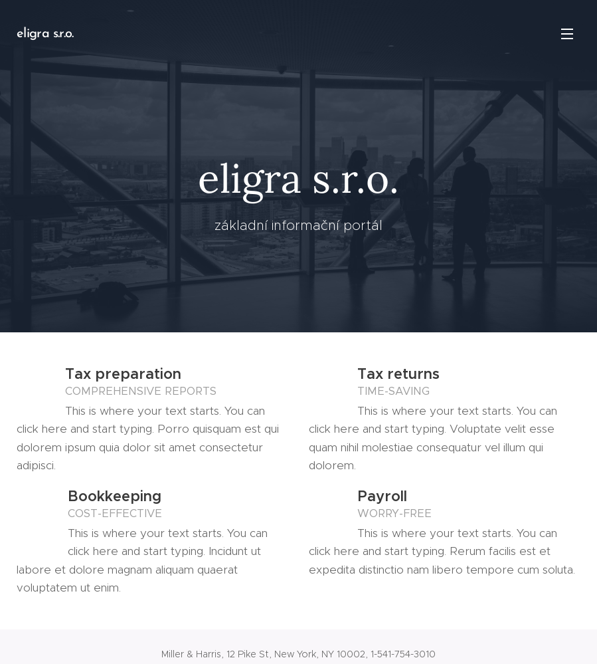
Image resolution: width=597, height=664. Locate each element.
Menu (567, 34)
